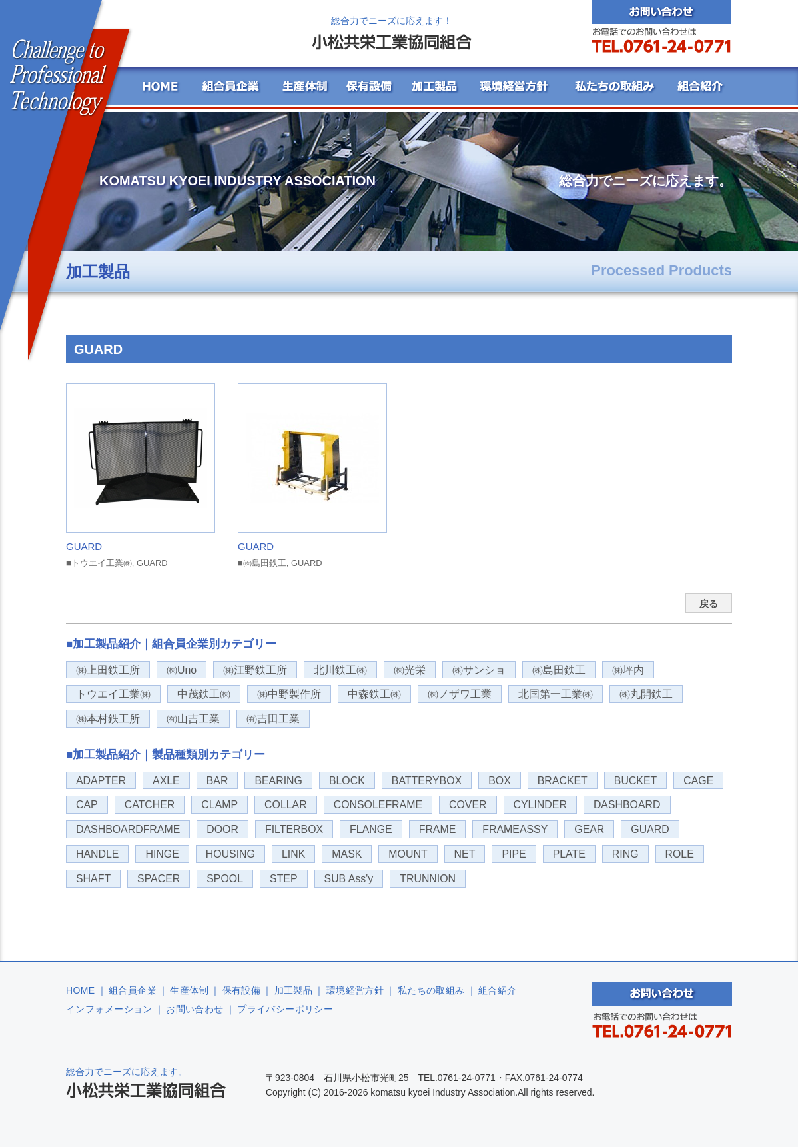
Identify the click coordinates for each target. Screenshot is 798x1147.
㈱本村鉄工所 (108, 718)
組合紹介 (497, 990)
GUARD (650, 829)
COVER (468, 804)
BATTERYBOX (427, 780)
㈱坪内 (628, 670)
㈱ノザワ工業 (460, 694)
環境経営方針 (355, 990)
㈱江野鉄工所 (255, 670)
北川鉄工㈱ (340, 670)
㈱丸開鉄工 (646, 694)
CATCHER (150, 804)
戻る (708, 603)
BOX (499, 780)
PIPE (514, 854)
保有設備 (241, 990)
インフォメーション (109, 1009)
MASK (347, 854)
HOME (80, 990)
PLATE (569, 854)
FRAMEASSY (515, 829)
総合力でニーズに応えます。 (146, 1082)
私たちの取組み (431, 990)
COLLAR (285, 804)
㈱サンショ (479, 670)
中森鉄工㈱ (374, 694)
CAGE (698, 780)
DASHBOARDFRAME (128, 829)
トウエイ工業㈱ (113, 694)
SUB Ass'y (349, 878)
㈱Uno (182, 670)
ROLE (679, 854)
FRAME (437, 829)
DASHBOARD (627, 804)
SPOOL (224, 878)
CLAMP (219, 804)
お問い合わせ (195, 1009)
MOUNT (407, 854)
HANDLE (97, 854)
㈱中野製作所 (289, 694)
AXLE (166, 780)
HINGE (162, 854)
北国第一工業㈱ (555, 694)
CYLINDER (540, 804)
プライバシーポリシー (285, 1009)
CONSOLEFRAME (378, 804)
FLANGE (371, 829)
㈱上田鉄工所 (108, 670)
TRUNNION (428, 878)
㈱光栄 (410, 670)
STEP (284, 878)
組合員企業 (133, 990)
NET (465, 854)
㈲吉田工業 (273, 718)
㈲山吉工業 (193, 718)
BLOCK (347, 780)
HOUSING (230, 854)
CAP (87, 804)
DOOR (222, 829)
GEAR (589, 829)
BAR (217, 780)
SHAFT (93, 878)
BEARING (278, 780)
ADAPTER (101, 780)
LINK (293, 854)
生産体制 (189, 990)
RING (625, 854)
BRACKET (563, 780)
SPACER (158, 878)
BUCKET (635, 780)
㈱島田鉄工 (559, 670)
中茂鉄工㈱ (203, 694)
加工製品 (293, 990)
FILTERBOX (294, 829)
